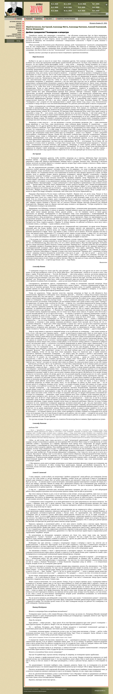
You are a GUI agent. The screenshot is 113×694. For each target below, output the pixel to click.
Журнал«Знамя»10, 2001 (98, 23)
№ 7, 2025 (95, 4)
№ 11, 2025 (68, 11)
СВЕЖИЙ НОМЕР (18, 34)
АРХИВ (20, 30)
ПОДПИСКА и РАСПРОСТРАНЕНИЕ (66, 18)
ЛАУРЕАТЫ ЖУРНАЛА (16, 27)
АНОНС (20, 32)
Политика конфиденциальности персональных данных (53, 689)
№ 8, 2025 (81, 11)
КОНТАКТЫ (39, 18)
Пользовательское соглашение (31, 689)
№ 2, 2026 (54, 11)
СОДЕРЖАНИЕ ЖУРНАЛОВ (15, 36)
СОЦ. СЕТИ (49, 18)
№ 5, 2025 (95, 11)
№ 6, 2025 (95, 7)
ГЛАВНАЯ (19, 18)
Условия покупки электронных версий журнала (35, 691)
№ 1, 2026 (67, 4)
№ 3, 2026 (54, 7)
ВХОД (18, 41)
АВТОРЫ (20, 23)
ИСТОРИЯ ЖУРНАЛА (17, 21)
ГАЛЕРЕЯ (20, 37)
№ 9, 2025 (81, 7)
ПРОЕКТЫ (20, 29)
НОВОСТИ (20, 25)
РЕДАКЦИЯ (29, 18)
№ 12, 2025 (68, 7)
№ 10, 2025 (82, 4)
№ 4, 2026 (54, 4)
